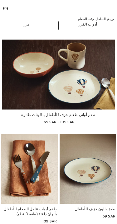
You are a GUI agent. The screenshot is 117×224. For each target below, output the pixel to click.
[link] (6, 8)
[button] (88, 23)
